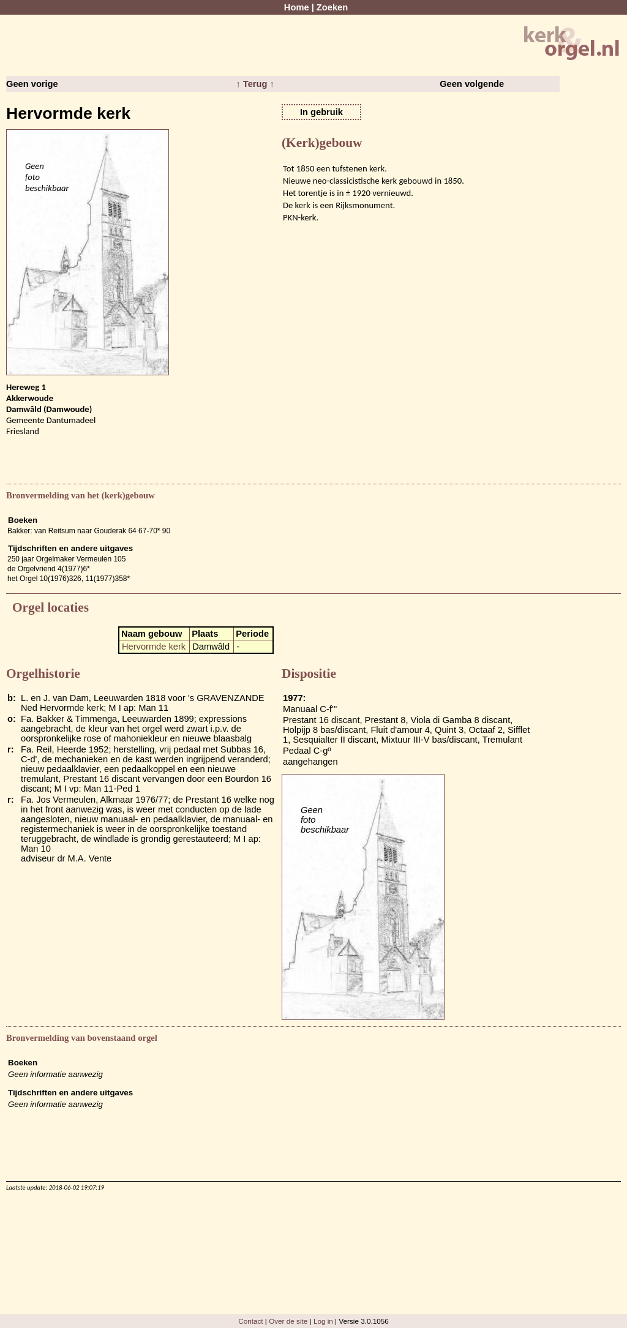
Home (296, 7)
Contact (250, 1321)
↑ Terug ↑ (255, 84)
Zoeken (332, 7)
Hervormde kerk (154, 646)
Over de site (288, 1321)
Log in (323, 1321)
